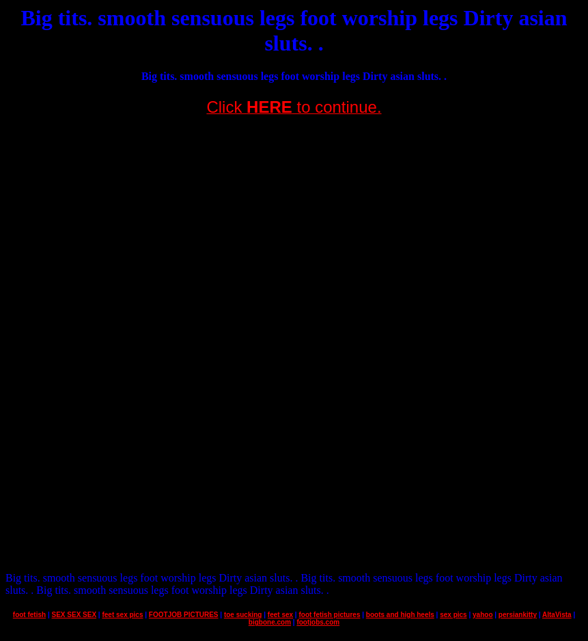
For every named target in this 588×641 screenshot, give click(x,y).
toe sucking (243, 614)
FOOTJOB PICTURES (184, 614)
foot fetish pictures (329, 614)
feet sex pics (122, 614)
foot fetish (29, 614)
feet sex (280, 614)
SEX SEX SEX (74, 614)
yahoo (482, 614)
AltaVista (557, 614)
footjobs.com (317, 622)
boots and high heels (400, 614)
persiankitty (518, 614)
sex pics (453, 614)
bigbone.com (270, 622)
